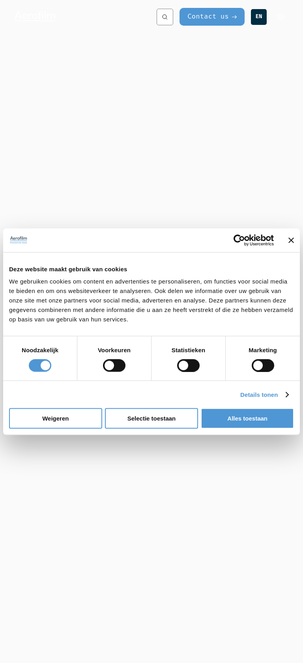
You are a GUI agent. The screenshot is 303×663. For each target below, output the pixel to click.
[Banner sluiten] (291, 240)
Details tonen (259, 394)
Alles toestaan (247, 418)
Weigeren (55, 418)
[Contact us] (212, 17)
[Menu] (281, 17)
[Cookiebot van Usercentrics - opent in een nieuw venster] (239, 240)
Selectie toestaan (151, 418)
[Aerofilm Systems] (77, 17)
